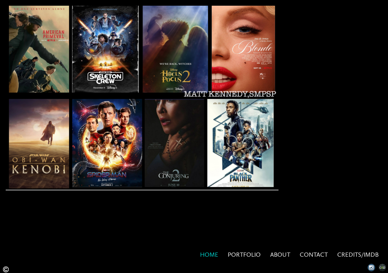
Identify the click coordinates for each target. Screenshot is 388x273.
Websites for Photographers (382, 267)
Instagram (371, 267)
